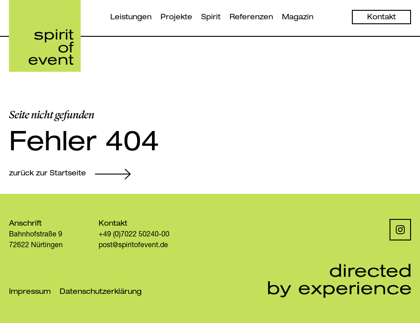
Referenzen (251, 18)
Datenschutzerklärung (101, 292)
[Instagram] (400, 229)
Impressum (30, 292)
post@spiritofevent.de (133, 245)
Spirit (211, 18)
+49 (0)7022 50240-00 (134, 235)
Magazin (297, 18)
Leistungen (131, 18)
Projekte (176, 18)
